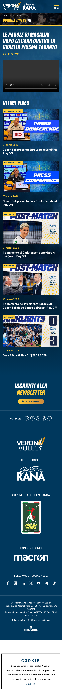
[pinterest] (44, 418)
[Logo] (12, 6)
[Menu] (56, 6)
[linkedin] (27, 418)
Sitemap (46, 620)
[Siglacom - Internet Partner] (31, 632)
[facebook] (32, 418)
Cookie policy (34, 620)
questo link (50, 670)
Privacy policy (18, 620)
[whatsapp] (49, 418)
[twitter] (38, 418)
